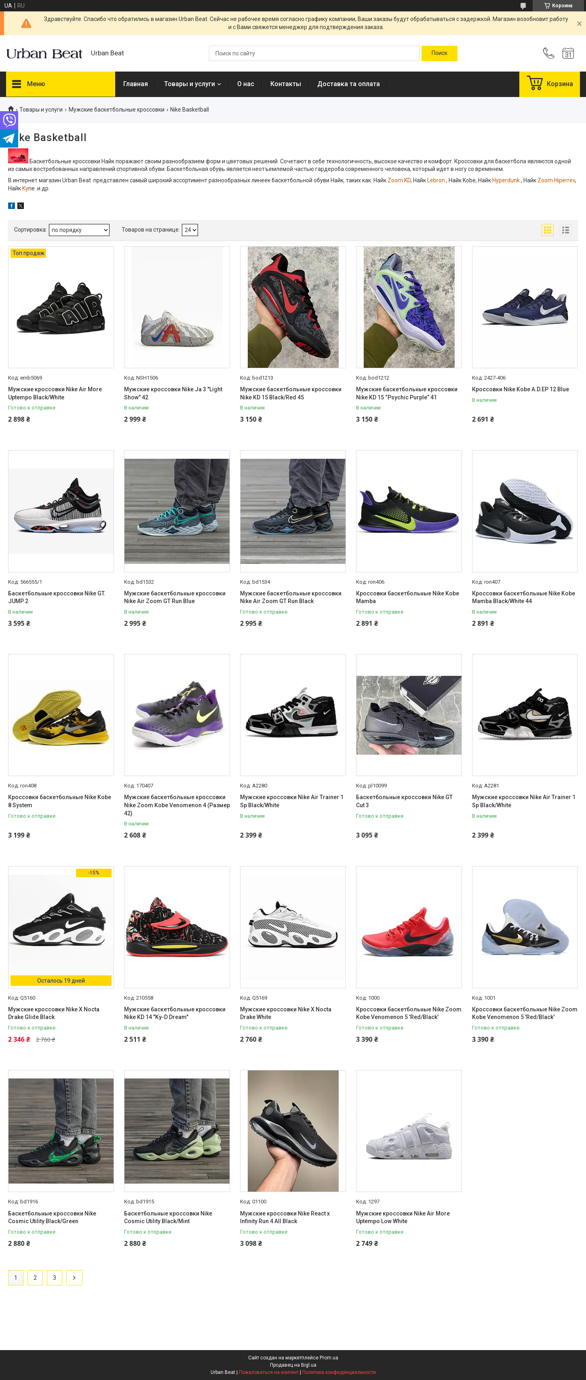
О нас (245, 84)
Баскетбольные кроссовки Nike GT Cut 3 (404, 801)
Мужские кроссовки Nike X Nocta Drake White (285, 1013)
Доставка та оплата (348, 84)
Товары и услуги (189, 84)
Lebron (435, 180)
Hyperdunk (506, 180)
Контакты (285, 84)
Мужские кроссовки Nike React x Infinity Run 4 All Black (285, 1217)
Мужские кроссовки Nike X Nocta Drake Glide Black (53, 1013)
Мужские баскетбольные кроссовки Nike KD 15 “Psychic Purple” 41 (406, 393)
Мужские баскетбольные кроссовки (116, 109)
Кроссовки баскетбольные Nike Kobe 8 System (59, 801)
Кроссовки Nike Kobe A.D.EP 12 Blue (520, 389)
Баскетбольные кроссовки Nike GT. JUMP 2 (56, 597)
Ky (24, 188)
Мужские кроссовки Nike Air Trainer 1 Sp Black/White (292, 801)
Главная (135, 84)
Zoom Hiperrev (555, 180)
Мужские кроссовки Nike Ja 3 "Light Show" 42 (173, 393)
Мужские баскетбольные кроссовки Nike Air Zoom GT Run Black (290, 597)
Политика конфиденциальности (339, 1372)
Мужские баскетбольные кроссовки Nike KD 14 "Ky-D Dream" (175, 1013)
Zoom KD (398, 180)
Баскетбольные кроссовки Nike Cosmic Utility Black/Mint (168, 1217)
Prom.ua (329, 1358)
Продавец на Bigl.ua (293, 1365)
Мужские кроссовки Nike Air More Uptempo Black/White (55, 393)
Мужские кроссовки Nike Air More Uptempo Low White (403, 1217)
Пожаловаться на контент (269, 1372)
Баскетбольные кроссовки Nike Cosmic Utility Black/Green (52, 1217)
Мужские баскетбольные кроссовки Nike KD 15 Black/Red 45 (290, 393)
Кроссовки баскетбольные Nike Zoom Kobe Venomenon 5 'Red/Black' (409, 1013)
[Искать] (439, 53)
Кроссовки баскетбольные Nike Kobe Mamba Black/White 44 (523, 597)
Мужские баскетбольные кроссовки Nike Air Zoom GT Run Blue (175, 597)
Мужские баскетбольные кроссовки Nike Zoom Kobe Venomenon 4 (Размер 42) (177, 805)
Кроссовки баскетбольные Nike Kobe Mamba (407, 597)
